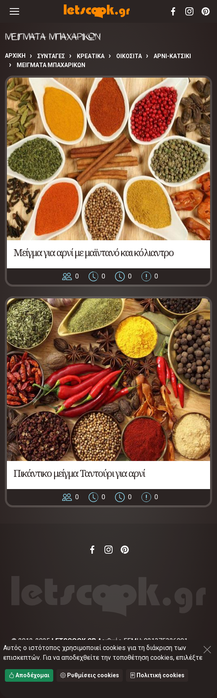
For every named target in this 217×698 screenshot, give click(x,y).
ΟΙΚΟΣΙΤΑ (129, 56)
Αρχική (15, 55)
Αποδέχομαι (29, 675)
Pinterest (205, 11)
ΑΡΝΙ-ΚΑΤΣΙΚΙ (172, 56)
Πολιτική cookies (157, 675)
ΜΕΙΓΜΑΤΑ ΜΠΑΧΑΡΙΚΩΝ (51, 65)
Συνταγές (51, 56)
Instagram (189, 11)
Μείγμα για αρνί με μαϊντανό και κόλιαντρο (93, 252)
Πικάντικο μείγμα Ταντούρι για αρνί (79, 473)
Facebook (173, 11)
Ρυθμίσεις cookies (89, 675)
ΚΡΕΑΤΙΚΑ (90, 56)
